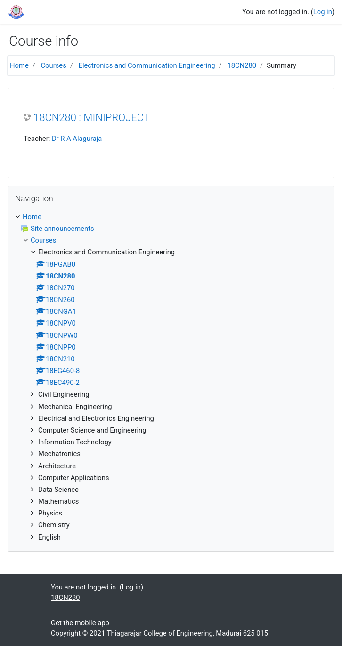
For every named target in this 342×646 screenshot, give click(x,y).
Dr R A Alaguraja (77, 138)
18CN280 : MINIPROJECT (91, 117)
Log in (322, 12)
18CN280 (241, 65)
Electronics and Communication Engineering (147, 65)
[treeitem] (171, 217)
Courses (53, 65)
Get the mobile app (80, 623)
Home (19, 65)
